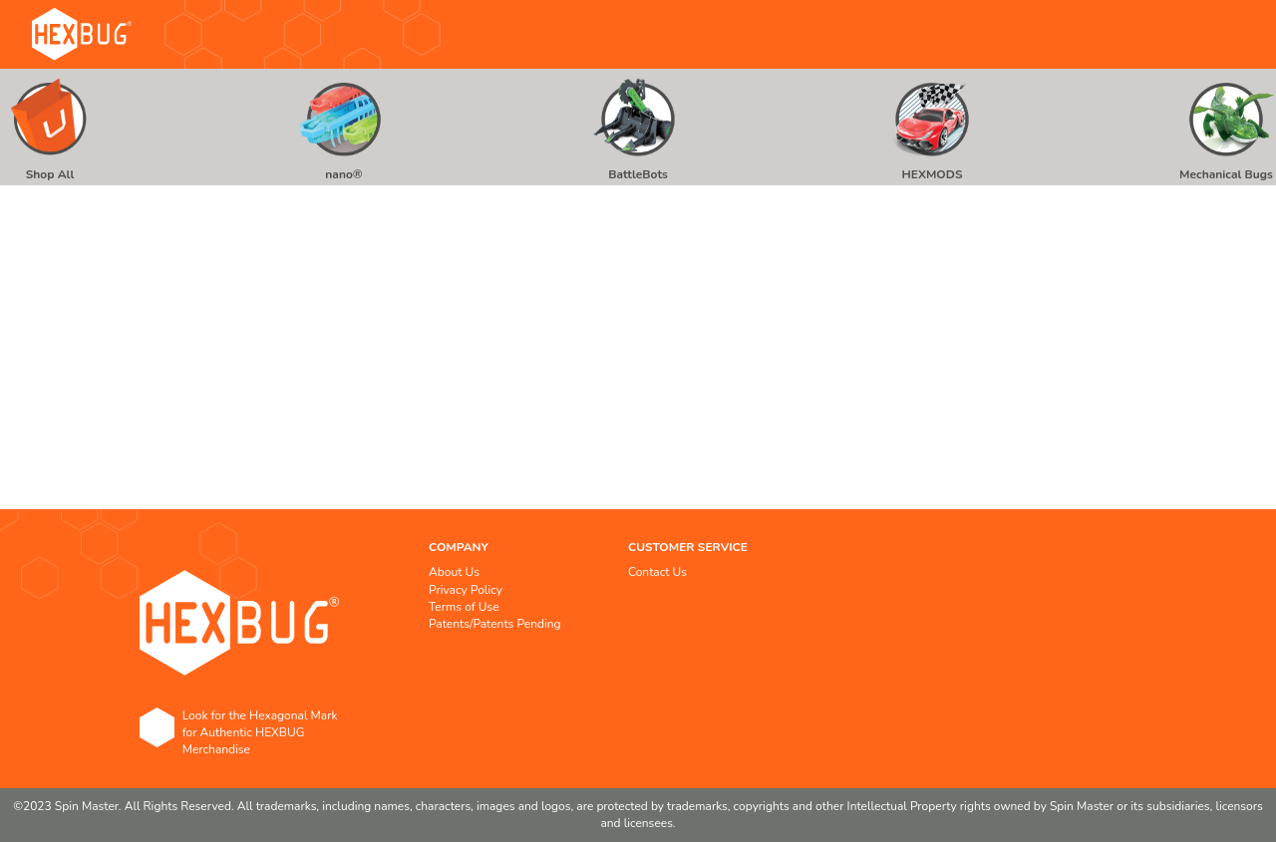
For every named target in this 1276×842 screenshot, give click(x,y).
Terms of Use (464, 607)
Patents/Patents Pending (495, 624)
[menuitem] (50, 127)
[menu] (638, 127)
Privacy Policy (465, 590)
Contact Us (657, 572)
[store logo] (82, 34)
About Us (454, 572)
